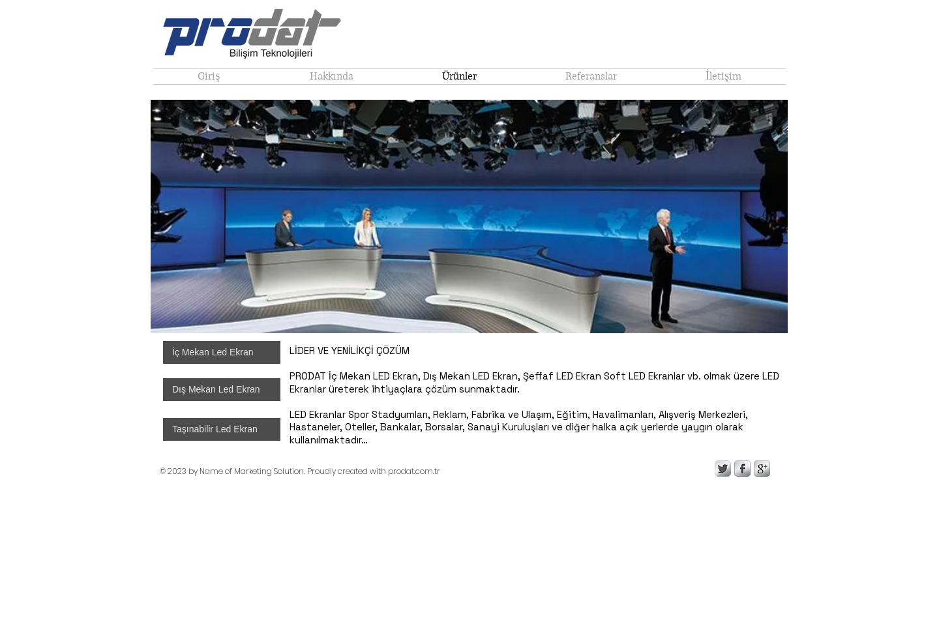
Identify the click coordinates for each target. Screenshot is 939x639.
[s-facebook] (742, 468)
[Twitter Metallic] (723, 468)
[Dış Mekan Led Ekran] (221, 389)
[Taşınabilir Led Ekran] (221, 429)
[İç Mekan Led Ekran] (221, 352)
